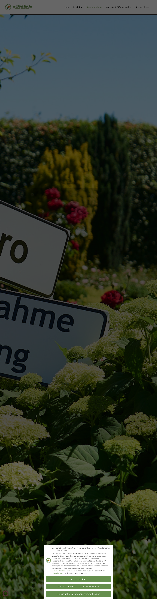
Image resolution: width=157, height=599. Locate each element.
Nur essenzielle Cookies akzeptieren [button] (78, 586)
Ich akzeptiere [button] (78, 579)
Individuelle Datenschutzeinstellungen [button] (78, 594)
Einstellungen (58, 573)
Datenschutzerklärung (62, 571)
